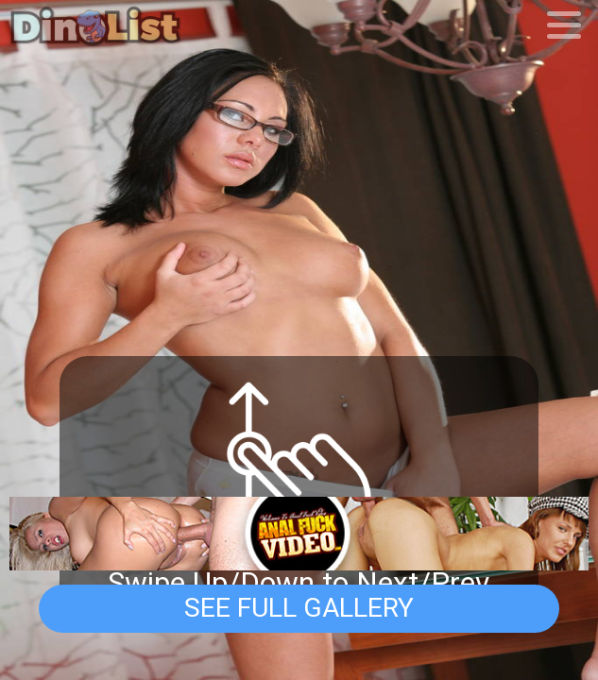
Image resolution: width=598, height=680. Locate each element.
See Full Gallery (299, 607)
